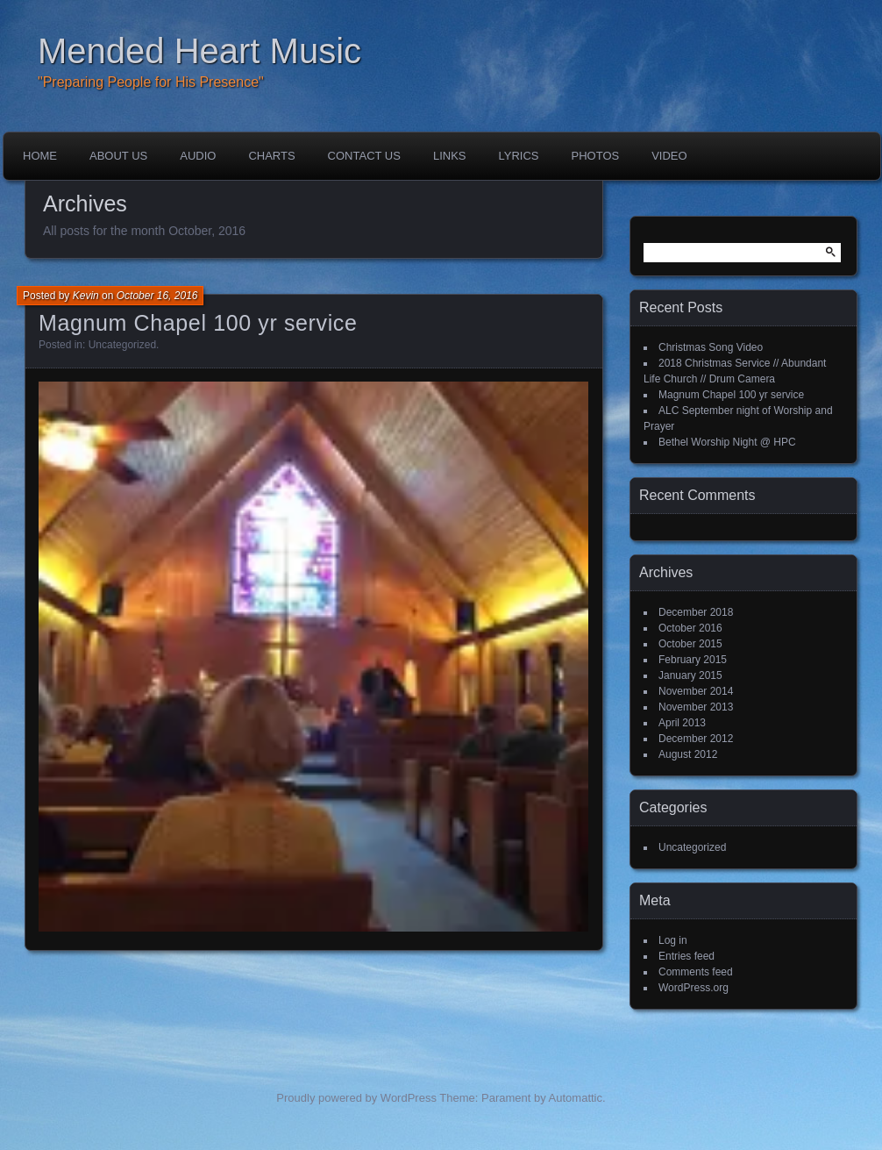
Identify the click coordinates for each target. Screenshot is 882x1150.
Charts (271, 155)
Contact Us (364, 155)
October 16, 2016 (157, 295)
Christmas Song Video (710, 347)
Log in (672, 940)
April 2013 (682, 723)
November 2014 (695, 691)
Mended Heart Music (199, 51)
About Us (118, 155)
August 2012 (687, 754)
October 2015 (690, 644)
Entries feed (686, 956)
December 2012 (695, 738)
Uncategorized (122, 345)
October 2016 (690, 628)
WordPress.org (693, 988)
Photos (596, 155)
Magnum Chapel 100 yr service (198, 323)
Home (40, 155)
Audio (198, 155)
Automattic (575, 1097)
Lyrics (519, 155)
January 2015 (690, 675)
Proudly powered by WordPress (356, 1097)
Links (449, 155)
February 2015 (692, 660)
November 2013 (695, 707)
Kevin (86, 295)
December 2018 (695, 612)
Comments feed (695, 972)
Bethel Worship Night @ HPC (727, 442)
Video (668, 155)
